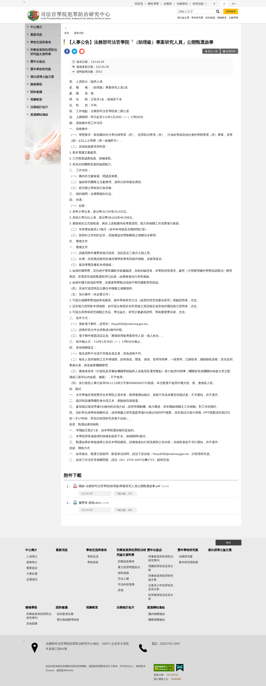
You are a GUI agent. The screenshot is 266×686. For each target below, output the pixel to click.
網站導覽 (153, 3)
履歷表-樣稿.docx (94, 503)
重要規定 (31, 567)
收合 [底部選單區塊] (228, 542)
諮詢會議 (210, 17)
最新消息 (36, 34)
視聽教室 (222, 17)
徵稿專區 (36, 84)
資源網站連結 (39, 114)
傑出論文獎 (183, 17)
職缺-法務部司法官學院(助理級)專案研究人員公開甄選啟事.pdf (124, 486)
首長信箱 (198, 3)
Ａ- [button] (215, 3)
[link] (67, 52)
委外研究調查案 (188, 562)
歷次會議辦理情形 (68, 619)
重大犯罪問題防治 (129, 567)
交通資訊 (31, 579)
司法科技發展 (126, 584)
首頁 (66, 32)
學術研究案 (197, 17)
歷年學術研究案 (40, 69)
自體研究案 (186, 556)
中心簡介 (36, 27)
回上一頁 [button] (213, 51)
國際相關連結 (156, 619)
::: (24, 1)
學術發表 (92, 562)
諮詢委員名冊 (65, 613)
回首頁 (139, 3)
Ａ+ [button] (233, 3)
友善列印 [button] (231, 51)
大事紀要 (31, 573)
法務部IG (182, 3)
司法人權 (123, 578)
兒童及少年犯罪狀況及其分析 (160, 587)
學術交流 (92, 556)
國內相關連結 (156, 613)
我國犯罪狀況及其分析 (160, 567)
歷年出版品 (37, 61)
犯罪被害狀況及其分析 (160, 596)
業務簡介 (31, 562)
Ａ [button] (224, 3)
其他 (120, 590)
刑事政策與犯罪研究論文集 (160, 577)
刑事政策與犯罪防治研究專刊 (160, 558)
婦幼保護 (123, 572)
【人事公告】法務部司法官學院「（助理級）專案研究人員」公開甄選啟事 (140, 42)
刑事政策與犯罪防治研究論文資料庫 (43, 52)
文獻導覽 (233, 17)
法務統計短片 (39, 107)
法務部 (167, 3)
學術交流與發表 (40, 42)
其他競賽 (31, 623)
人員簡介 (31, 556)
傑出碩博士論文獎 (42, 76)
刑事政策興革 (126, 561)
